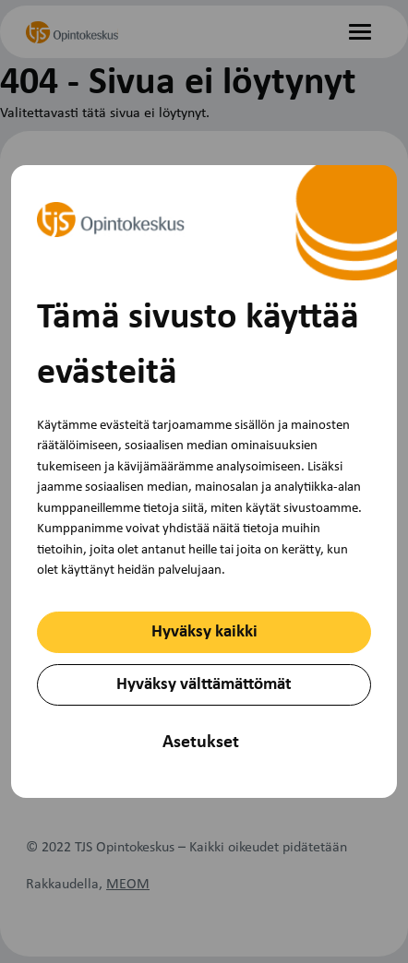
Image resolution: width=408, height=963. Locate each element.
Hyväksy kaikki (204, 632)
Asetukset (200, 742)
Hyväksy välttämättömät (204, 685)
